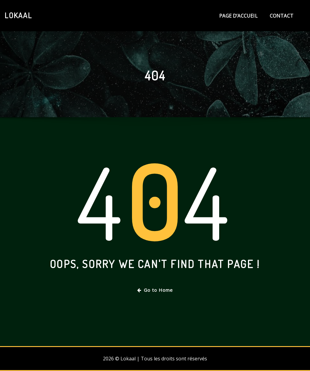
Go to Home (155, 290)
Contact (281, 15)
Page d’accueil (238, 15)
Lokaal (18, 15)
